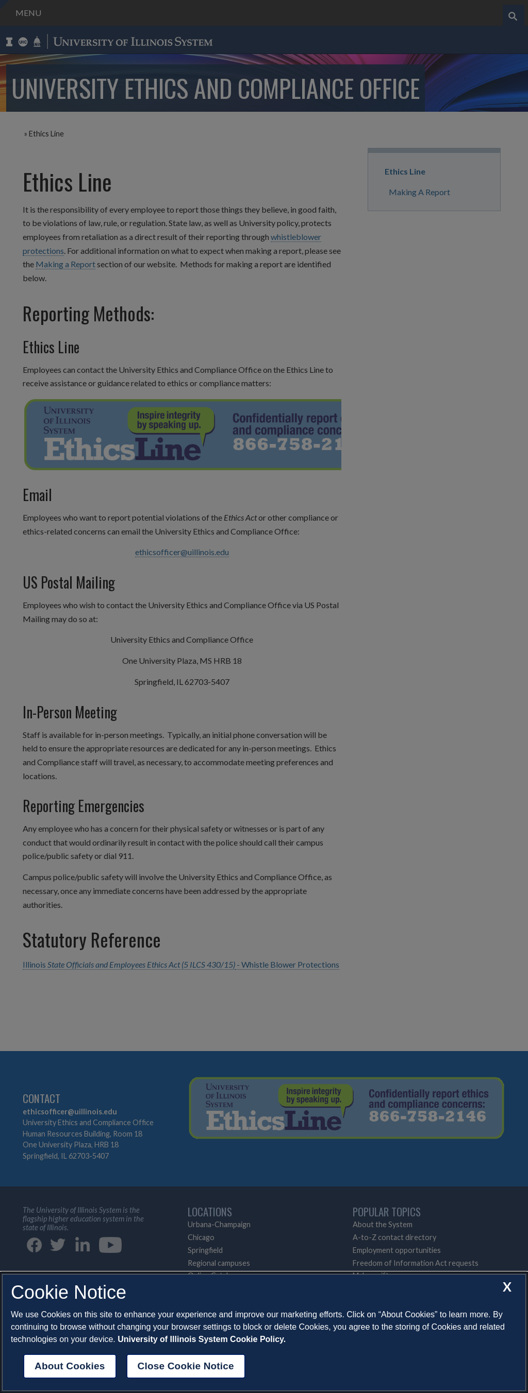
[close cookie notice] (507, 1287)
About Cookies (70, 1366)
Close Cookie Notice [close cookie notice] (186, 1366)
